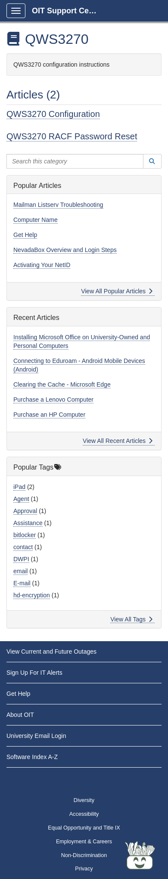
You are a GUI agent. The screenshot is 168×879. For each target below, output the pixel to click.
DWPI (21, 559)
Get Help (25, 234)
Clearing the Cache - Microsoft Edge (62, 384)
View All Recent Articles (118, 440)
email (20, 571)
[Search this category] (74, 161)
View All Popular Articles (117, 291)
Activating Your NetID (41, 264)
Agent (21, 498)
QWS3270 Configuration (53, 114)
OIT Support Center (67, 10)
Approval (25, 510)
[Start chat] (140, 855)
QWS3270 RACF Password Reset (71, 136)
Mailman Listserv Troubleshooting (58, 204)
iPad (19, 486)
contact (23, 547)
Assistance (28, 522)
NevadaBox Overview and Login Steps (65, 249)
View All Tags (131, 619)
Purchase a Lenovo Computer (53, 399)
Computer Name (35, 219)
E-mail (22, 583)
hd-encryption (31, 595)
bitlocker (24, 535)
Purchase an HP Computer (49, 414)
